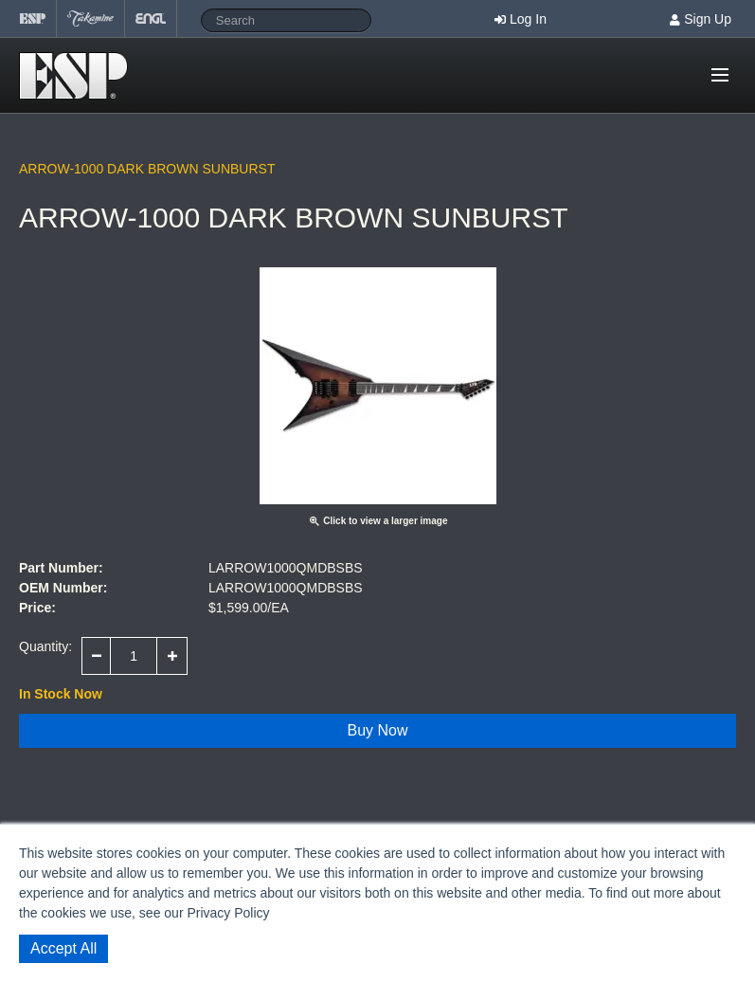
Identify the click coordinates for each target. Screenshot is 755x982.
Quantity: (45, 646)
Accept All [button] (63, 948)
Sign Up (707, 19)
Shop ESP (79, 76)
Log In (528, 19)
